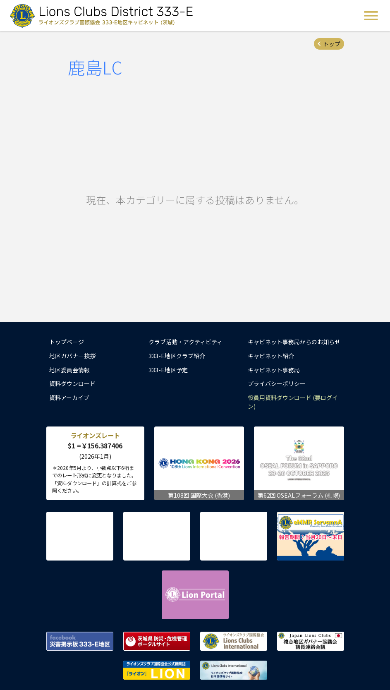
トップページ (66, 342)
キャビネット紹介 (271, 356)
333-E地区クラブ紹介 (176, 356)
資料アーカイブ (69, 397)
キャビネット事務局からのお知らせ (294, 342)
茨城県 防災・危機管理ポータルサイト (156, 641)
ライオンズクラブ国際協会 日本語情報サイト (233, 670)
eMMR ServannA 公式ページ (310, 536)
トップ (331, 44)
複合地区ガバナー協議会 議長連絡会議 (310, 641)
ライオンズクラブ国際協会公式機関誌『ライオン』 (156, 670)
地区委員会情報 (69, 370)
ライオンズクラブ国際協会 (233, 641)
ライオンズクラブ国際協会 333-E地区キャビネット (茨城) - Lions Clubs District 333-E (104, 15)
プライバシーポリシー (277, 383)
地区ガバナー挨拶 (72, 356)
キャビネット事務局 (274, 370)
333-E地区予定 (168, 370)
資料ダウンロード (72, 383)
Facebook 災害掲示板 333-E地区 (79, 641)
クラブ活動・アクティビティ (185, 342)
